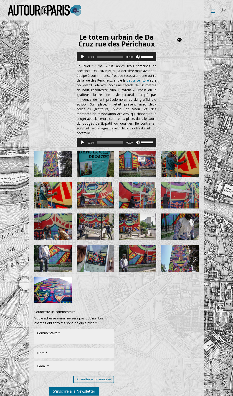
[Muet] (137, 56)
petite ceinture (138, 80)
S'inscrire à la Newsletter (74, 391)
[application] (116, 56)
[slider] (110, 57)
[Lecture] (82, 56)
